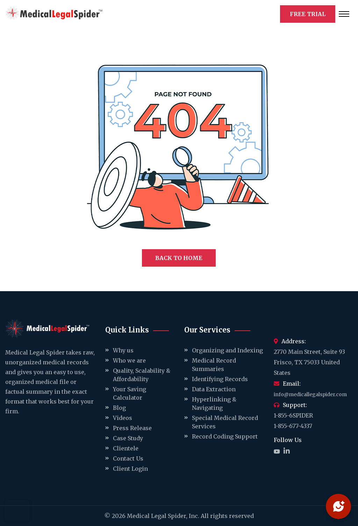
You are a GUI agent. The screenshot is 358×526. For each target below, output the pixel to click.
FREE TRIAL (307, 13)
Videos (122, 417)
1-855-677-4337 (293, 425)
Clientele (125, 448)
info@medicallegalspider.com (310, 394)
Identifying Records (220, 379)
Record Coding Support (225, 436)
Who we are (129, 360)
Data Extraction (214, 389)
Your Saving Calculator (129, 393)
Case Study (128, 438)
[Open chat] (338, 506)
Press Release (132, 428)
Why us (123, 350)
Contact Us (128, 458)
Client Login (130, 468)
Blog (119, 407)
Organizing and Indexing (227, 350)
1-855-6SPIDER (293, 415)
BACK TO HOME (178, 257)
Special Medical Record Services (225, 422)
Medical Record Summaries (214, 364)
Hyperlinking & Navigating (214, 403)
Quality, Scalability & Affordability (141, 375)
